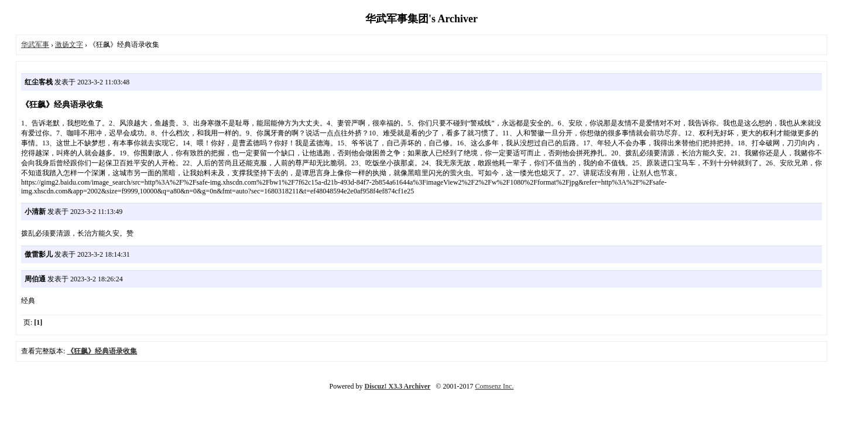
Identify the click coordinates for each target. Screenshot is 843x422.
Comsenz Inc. (494, 386)
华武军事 (35, 44)
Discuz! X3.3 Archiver (398, 386)
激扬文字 (69, 44)
